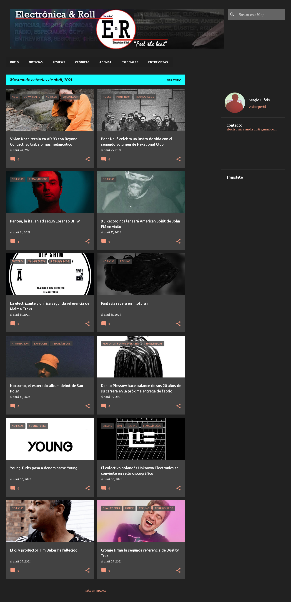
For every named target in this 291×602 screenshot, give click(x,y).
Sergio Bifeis (259, 100)
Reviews (59, 62)
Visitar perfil (257, 107)
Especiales (129, 62)
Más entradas (95, 590)
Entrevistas (158, 62)
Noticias (36, 62)
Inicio (14, 62)
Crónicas (82, 62)
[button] (87, 159)
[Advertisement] (203, 157)
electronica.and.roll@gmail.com (251, 129)
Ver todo (174, 80)
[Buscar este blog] (261, 14)
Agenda (105, 62)
